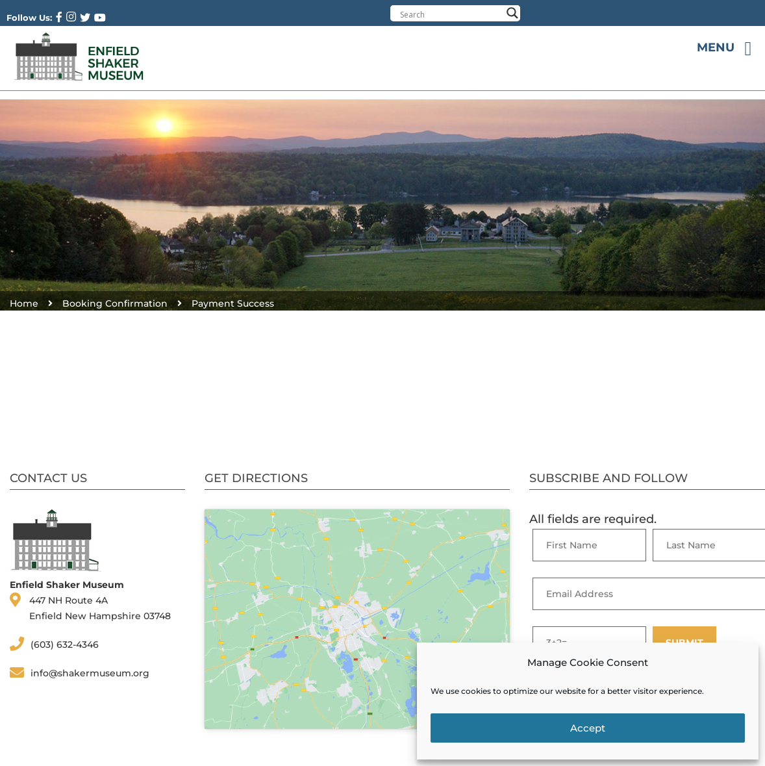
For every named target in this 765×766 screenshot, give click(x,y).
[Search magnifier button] (512, 13)
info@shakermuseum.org (90, 673)
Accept (587, 728)
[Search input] (450, 14)
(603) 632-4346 (65, 644)
